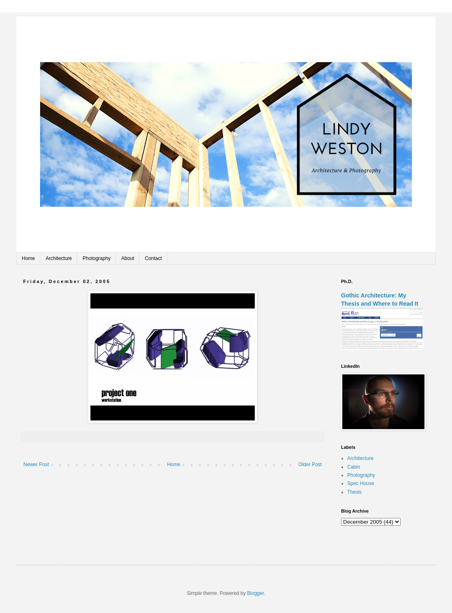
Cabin (353, 467)
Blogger (255, 593)
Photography (97, 258)
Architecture (59, 258)
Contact (153, 258)
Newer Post (36, 464)
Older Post (310, 464)
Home (28, 258)
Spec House (360, 483)
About (127, 258)
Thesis (354, 492)
